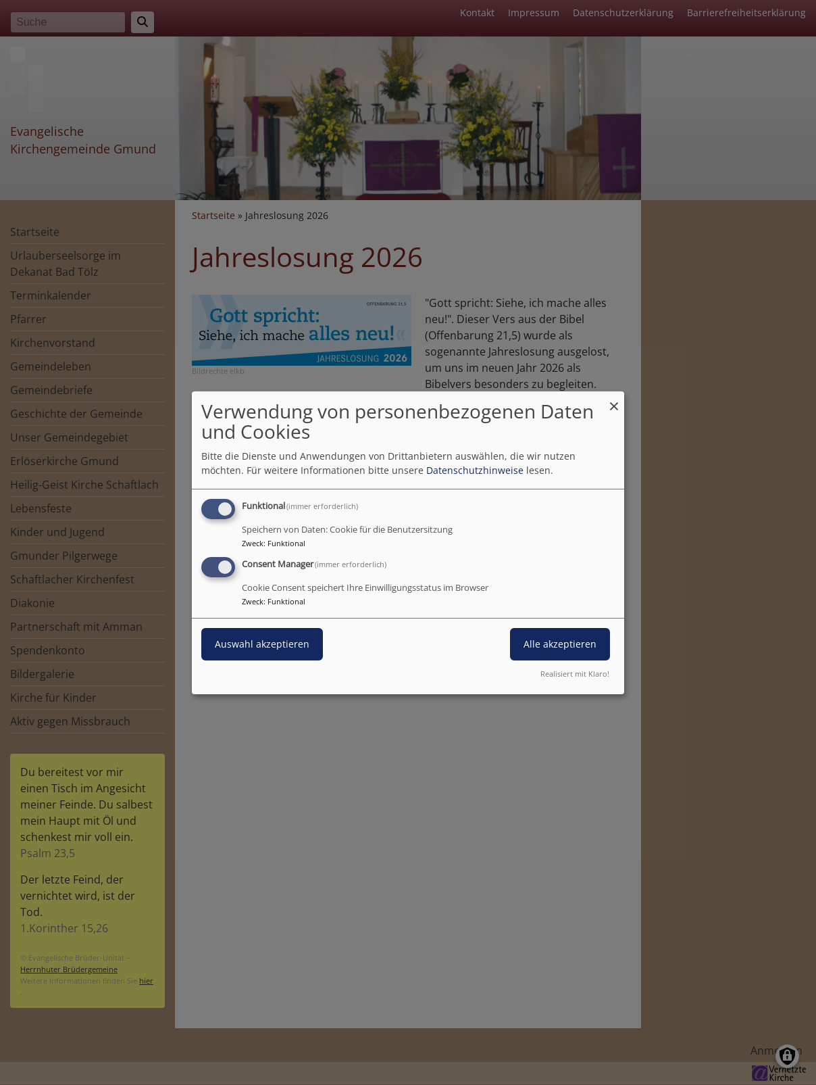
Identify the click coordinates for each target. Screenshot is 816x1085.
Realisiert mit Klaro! (574, 674)
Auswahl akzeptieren (262, 643)
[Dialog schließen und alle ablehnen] (614, 399)
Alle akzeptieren (560, 643)
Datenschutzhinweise (475, 470)
